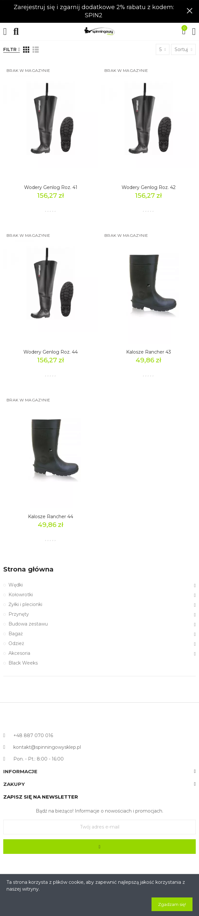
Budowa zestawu (28, 624)
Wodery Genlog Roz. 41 (50, 187)
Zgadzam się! (172, 904)
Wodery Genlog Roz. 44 (50, 352)
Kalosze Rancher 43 (148, 352)
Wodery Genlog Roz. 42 (149, 187)
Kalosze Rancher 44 (50, 516)
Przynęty (18, 614)
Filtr (10, 49)
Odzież (16, 643)
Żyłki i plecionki (25, 604)
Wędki (15, 585)
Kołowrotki (20, 595)
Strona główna (28, 569)
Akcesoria (19, 653)
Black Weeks (23, 663)
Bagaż (15, 634)
